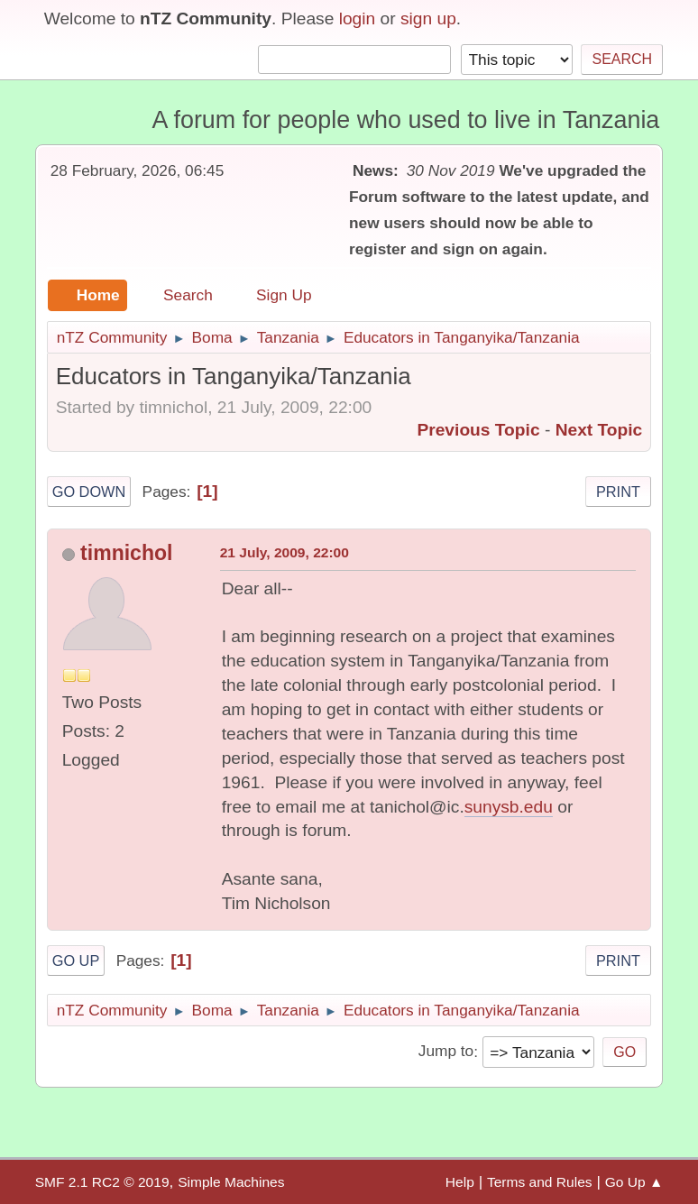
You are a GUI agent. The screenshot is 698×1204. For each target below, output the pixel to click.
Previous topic (478, 429)
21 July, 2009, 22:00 (284, 552)
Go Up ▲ (634, 1182)
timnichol (126, 553)
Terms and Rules (539, 1182)
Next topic (599, 429)
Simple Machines (231, 1182)
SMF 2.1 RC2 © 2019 (102, 1182)
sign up (428, 18)
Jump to (445, 1052)
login (357, 18)
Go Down (89, 491)
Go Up (76, 960)
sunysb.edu (508, 806)
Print (618, 491)
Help (459, 1182)
